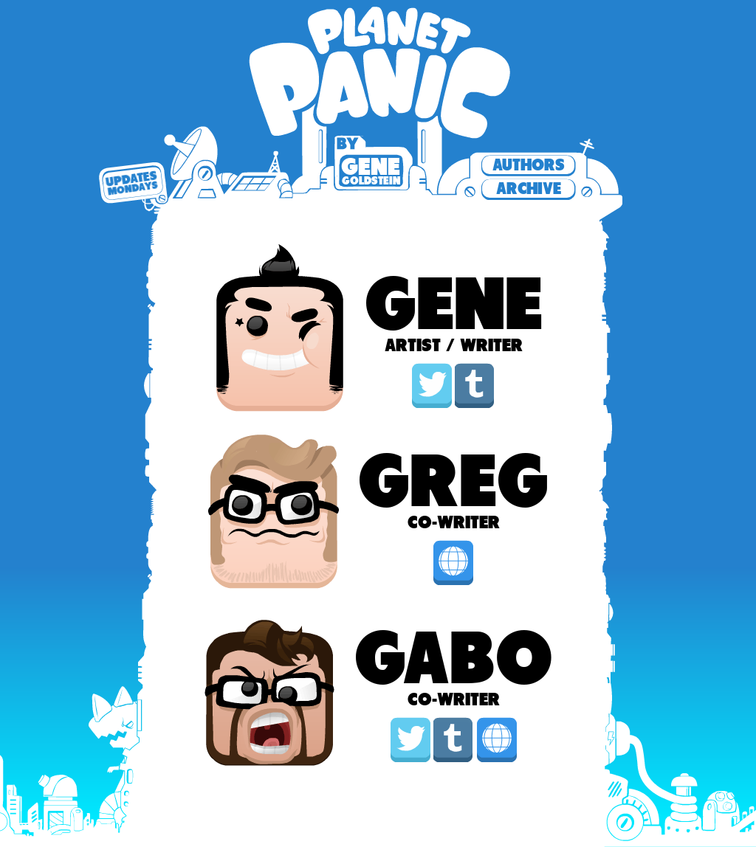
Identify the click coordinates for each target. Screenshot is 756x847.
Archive (528, 188)
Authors (528, 165)
